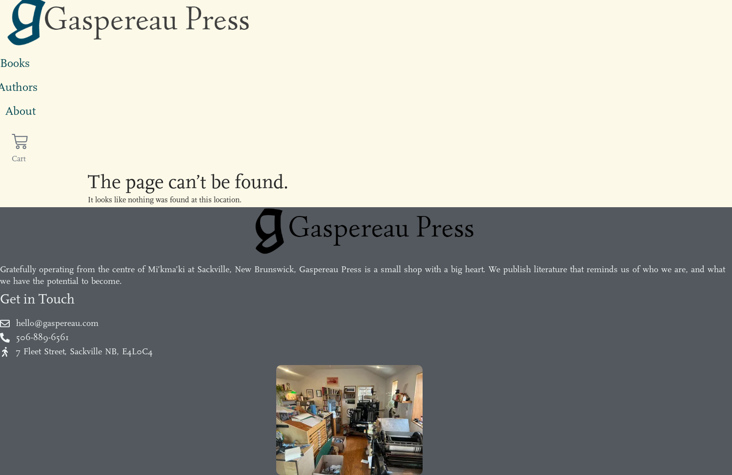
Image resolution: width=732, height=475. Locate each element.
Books (15, 63)
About (20, 111)
